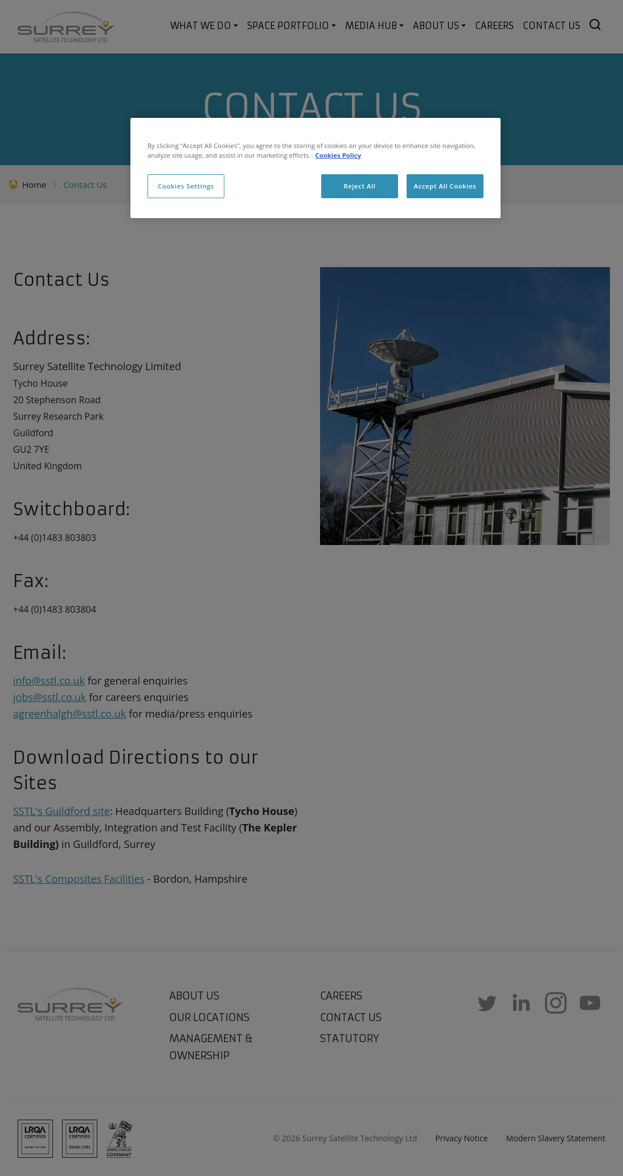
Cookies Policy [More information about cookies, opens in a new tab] (338, 155)
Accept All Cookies (445, 186)
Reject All (359, 186)
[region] (315, 168)
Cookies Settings (186, 186)
